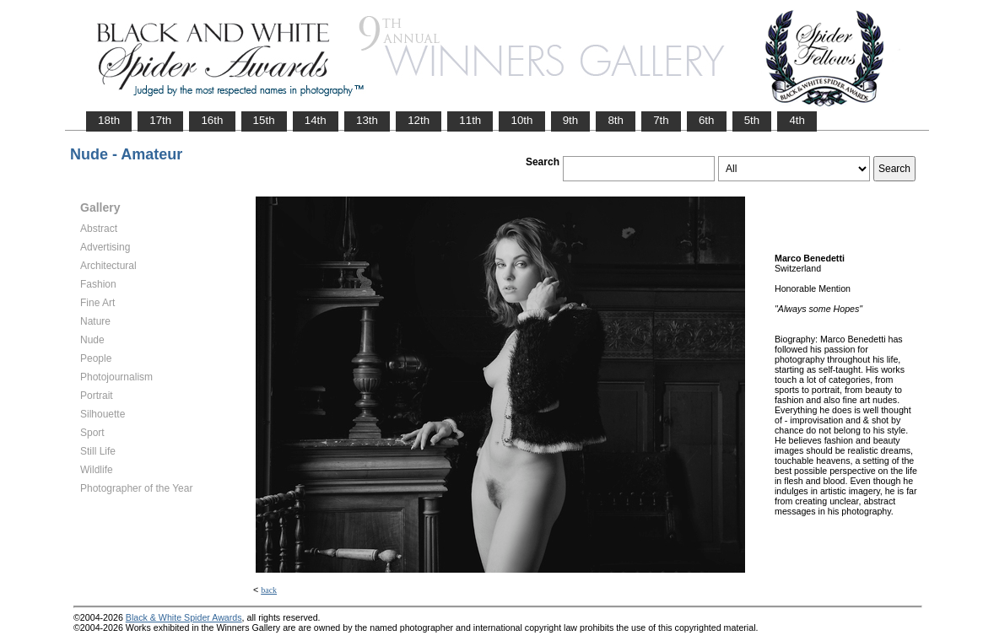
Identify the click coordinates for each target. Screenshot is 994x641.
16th (212, 120)
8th (615, 120)
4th (797, 120)
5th (752, 120)
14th (315, 120)
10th (521, 120)
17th (160, 120)
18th (109, 120)
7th (661, 120)
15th (264, 120)
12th (418, 120)
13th (367, 120)
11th (470, 120)
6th (706, 120)
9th (571, 120)
